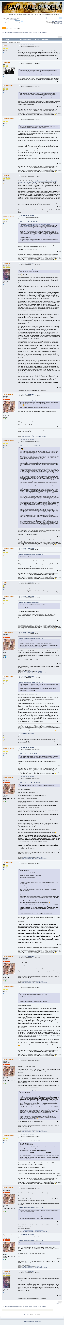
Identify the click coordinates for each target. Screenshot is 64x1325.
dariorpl (6, 175)
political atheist (9, 85)
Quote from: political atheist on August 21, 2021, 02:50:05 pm (31, 400)
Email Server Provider (39, 435)
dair (5, 45)
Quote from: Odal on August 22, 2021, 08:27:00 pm (29, 602)
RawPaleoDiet (59, 22)
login (14, 18)
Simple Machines (38, 1321)
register (17, 18)
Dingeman (7, 62)
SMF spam (26, 1314)
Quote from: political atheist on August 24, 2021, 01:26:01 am (31, 782)
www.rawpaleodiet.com (57, 21)
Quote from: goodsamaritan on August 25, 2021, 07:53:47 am (31, 1140)
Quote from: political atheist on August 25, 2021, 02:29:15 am (31, 1090)
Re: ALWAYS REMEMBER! (27, 45)
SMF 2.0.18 (26, 1321)
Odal (5, 582)
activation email (13, 19)
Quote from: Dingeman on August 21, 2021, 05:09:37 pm (30, 123)
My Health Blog (31, 436)
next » (61, 34)
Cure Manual (25, 436)
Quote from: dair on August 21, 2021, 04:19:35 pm (28, 68)
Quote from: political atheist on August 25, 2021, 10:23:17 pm (31, 1207)
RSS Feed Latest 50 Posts (56, 23)
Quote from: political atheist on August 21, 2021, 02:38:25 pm (31, 269)
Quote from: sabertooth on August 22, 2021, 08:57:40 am (30, 445)
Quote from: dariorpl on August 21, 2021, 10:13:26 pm (29, 221)
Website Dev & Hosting (28, 435)
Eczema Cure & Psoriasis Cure (41, 436)
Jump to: (51, 1310)
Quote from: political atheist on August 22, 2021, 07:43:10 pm (31, 638)
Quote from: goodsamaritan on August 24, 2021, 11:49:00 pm (31, 991)
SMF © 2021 (31, 1321)
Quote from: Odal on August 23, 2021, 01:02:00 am (29, 753)
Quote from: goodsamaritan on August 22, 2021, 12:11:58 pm (31, 554)
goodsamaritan (8, 394)
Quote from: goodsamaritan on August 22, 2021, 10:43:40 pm (31, 682)
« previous (57, 34)
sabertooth (7, 263)
